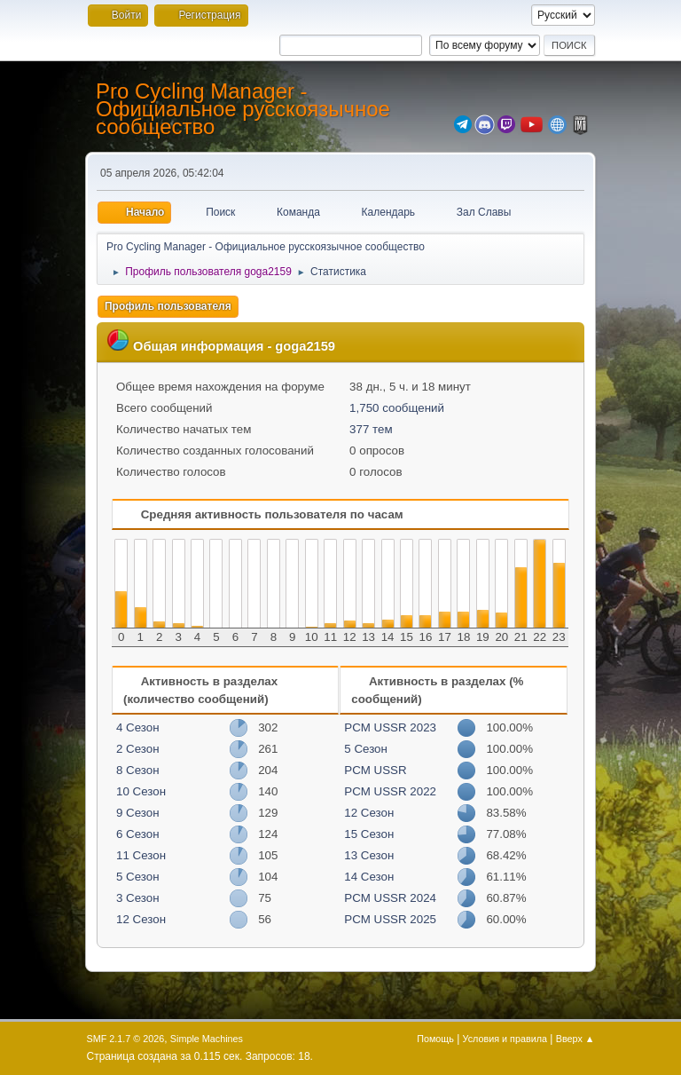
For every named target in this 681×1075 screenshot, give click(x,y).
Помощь (435, 1038)
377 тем (370, 429)
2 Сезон (138, 748)
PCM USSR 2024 (390, 898)
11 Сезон (141, 855)
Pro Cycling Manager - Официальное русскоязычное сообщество (243, 108)
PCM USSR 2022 (390, 791)
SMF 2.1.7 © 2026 (126, 1038)
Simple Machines (206, 1038)
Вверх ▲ (575, 1038)
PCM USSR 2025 (390, 919)
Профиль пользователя (168, 306)
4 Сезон (138, 727)
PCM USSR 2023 (390, 727)
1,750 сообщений (396, 408)
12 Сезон (141, 919)
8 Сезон (138, 770)
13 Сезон (369, 855)
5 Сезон (138, 876)
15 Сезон (369, 834)
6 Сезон (138, 834)
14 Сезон (369, 876)
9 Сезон (138, 812)
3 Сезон (138, 898)
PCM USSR (375, 770)
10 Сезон (141, 791)
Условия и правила (505, 1038)
